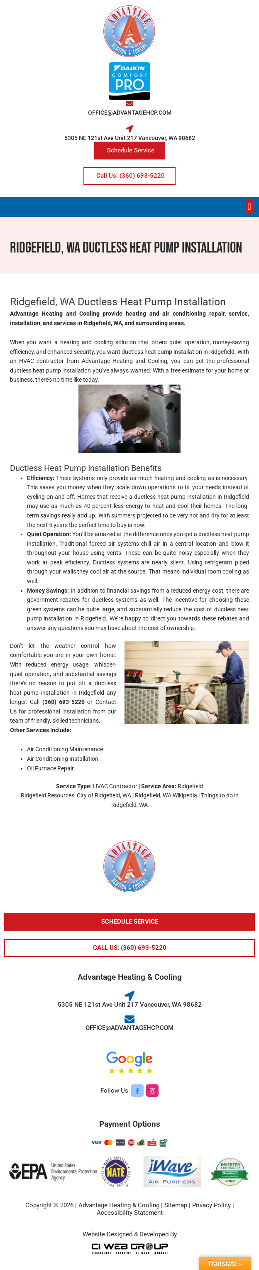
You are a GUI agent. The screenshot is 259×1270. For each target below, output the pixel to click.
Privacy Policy (211, 1205)
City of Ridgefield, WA (104, 795)
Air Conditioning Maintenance (65, 749)
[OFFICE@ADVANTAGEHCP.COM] (129, 103)
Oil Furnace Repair (50, 768)
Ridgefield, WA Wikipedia (166, 795)
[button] (249, 207)
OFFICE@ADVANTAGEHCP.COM (129, 112)
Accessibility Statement (130, 1212)
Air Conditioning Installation (62, 758)
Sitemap (175, 1205)
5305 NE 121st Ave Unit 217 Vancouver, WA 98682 (129, 138)
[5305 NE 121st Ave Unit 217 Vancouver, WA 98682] (129, 128)
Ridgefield (93, 692)
